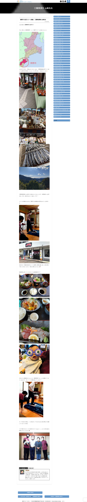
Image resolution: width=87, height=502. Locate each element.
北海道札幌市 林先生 (57, 51)
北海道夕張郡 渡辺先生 (57, 42)
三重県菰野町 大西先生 (57, 25)
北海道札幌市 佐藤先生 (57, 49)
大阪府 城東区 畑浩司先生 (58, 77)
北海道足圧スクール (57, 56)
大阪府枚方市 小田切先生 (58, 81)
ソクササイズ (56, 18)
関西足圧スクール (57, 116)
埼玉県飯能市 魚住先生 (57, 67)
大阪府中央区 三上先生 (57, 79)
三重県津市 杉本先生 (57, 23)
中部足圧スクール (57, 28)
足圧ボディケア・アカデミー (26, 501)
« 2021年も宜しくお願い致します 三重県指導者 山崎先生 (30, 496)
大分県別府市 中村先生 (57, 70)
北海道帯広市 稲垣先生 (57, 46)
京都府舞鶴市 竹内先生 (57, 35)
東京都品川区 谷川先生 (57, 88)
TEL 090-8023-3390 (48, 501)
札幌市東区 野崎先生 (57, 86)
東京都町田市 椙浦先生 (57, 95)
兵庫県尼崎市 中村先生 (57, 39)
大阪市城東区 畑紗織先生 (58, 74)
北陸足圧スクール (57, 58)
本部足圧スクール (57, 84)
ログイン (63, 501)
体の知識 (55, 37)
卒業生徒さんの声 (57, 63)
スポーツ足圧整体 (57, 16)
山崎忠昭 (27, 470)
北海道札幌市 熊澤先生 (57, 53)
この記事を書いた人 (24, 468)
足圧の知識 (55, 107)
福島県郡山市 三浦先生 (57, 105)
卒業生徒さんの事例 (57, 60)
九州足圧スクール (57, 30)
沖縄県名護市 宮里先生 (57, 100)
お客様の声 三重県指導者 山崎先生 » (57, 496)
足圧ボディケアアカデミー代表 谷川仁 (60, 109)
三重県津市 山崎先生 (57, 21)
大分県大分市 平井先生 (57, 72)
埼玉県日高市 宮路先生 (57, 65)
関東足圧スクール (57, 114)
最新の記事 (31, 468)
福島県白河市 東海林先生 (58, 102)
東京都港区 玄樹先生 (57, 93)
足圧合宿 (55, 112)
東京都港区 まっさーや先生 (58, 91)
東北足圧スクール (57, 98)
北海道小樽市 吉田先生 (57, 44)
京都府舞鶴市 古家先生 (57, 32)
